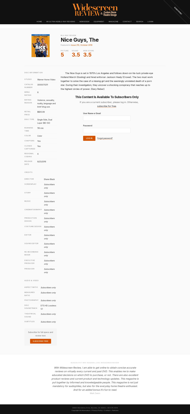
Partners (115, 410)
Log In (89, 138)
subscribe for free (106, 106)
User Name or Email (92, 113)
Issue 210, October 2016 (81, 45)
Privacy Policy (97, 410)
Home (39, 22)
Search (139, 22)
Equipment (99, 22)
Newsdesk (84, 22)
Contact (127, 22)
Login (150, 22)
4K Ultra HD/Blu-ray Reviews (60, 22)
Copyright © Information (81, 410)
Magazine (113, 22)
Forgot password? (105, 138)
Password (87, 126)
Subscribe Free (40, 341)
